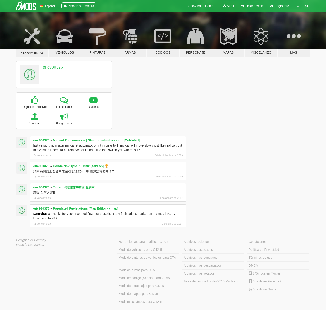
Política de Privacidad (264, 249)
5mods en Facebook (265, 281)
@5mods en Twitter (264, 273)
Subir (228, 6)
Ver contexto (42, 155)
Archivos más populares (200, 257)
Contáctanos (257, 242)
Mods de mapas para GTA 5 (138, 294)
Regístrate (279, 6)
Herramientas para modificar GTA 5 (143, 242)
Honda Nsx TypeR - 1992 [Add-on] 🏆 (80, 166)
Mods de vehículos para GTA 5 (140, 249)
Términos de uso (260, 257)
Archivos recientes (196, 242)
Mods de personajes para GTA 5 (141, 286)
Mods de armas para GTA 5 (138, 270)
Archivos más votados (199, 273)
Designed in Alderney (31, 240)
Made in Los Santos (30, 244)
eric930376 (53, 67)
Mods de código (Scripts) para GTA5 (144, 278)
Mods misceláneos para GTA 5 (140, 301)
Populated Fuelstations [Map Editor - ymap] (85, 208)
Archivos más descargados (203, 265)
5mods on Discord (263, 289)
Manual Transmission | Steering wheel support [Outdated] (96, 140)
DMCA (253, 265)
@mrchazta (41, 213)
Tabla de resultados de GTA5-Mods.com (212, 281)
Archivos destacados (198, 249)
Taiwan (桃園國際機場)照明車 (74, 187)
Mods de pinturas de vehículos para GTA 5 (147, 260)
